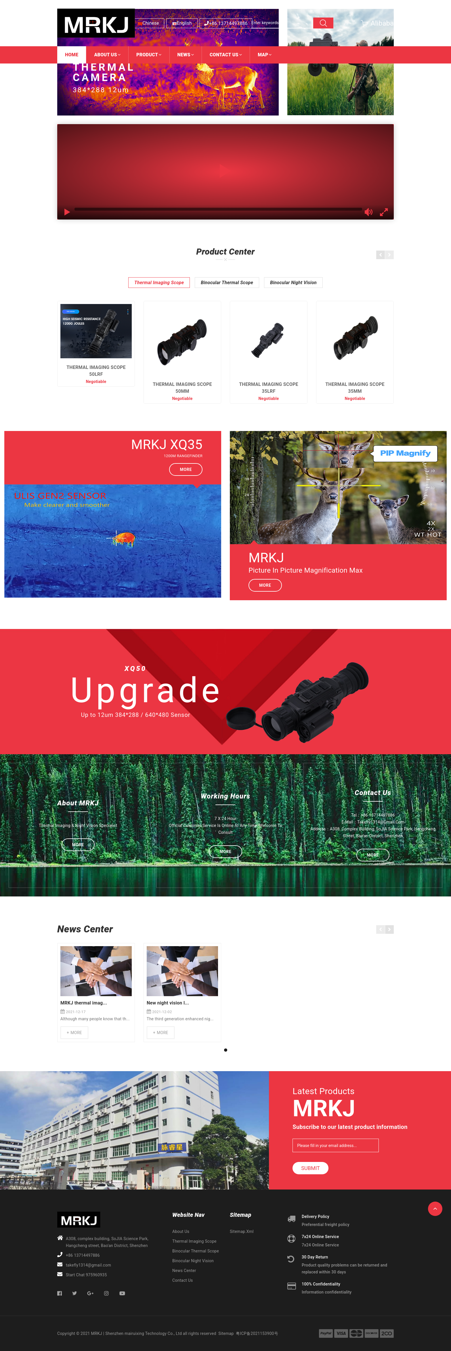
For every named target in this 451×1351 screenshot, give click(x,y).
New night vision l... (168, 1003)
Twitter (74, 1293)
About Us (180, 1231)
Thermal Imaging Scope (159, 282)
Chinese (150, 23)
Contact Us (182, 1280)
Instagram (107, 1293)
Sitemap (226, 1333)
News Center (184, 1270)
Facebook (60, 1293)
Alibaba (382, 23)
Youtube (122, 1293)
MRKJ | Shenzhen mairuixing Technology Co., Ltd (137, 1333)
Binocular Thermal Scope (227, 282)
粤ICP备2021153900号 (257, 1333)
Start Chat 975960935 (86, 1275)
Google (90, 1293)
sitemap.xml (242, 1231)
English (184, 23)
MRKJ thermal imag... (83, 1003)
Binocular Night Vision (293, 282)
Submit (310, 1168)
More (186, 469)
